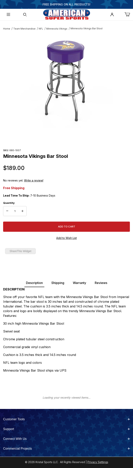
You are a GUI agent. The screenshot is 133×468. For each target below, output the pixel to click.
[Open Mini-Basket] (128, 14)
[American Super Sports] (66, 14)
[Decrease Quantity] (7, 211)
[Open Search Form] (25, 14)
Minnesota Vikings (56, 28)
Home (6, 28)
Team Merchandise (24, 28)
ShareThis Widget (20, 251)
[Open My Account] (112, 14)
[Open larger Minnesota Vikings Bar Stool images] (66, 81)
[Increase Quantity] (22, 211)
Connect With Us (66, 438)
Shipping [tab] (57, 283)
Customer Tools (66, 419)
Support (66, 429)
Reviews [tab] (101, 283)
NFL (41, 28)
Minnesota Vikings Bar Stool (87, 28)
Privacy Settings (97, 462)
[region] (66, 138)
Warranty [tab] (79, 283)
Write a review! (33, 180)
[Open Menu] (8, 14)
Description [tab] (34, 283)
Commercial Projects (66, 448)
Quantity (9, 202)
